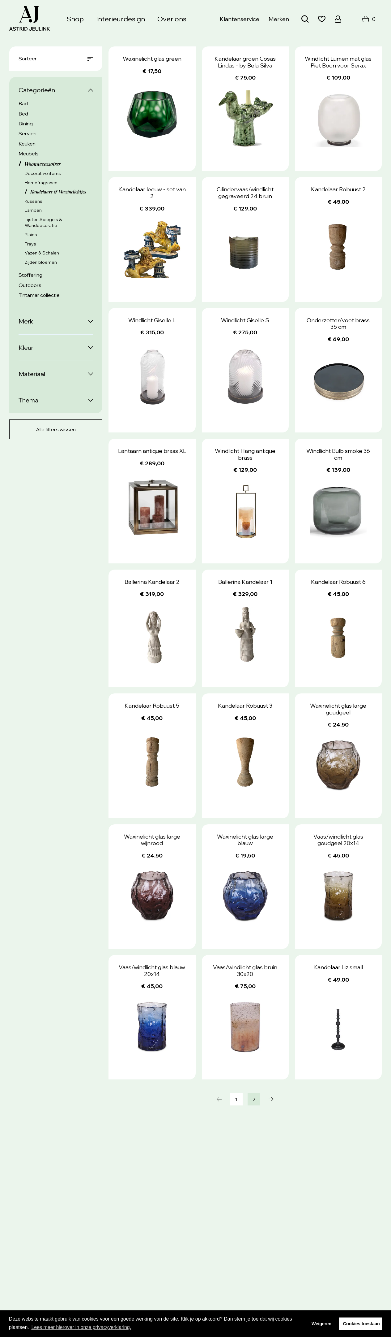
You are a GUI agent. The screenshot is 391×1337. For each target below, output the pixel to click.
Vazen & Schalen (42, 253)
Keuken (27, 144)
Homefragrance (41, 182)
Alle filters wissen (56, 429)
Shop (75, 19)
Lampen (33, 210)
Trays (30, 244)
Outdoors (30, 285)
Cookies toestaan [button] (361, 1323)
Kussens (33, 201)
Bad (23, 103)
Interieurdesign (120, 19)
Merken (279, 19)
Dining (26, 123)
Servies (27, 133)
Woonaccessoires (42, 164)
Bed (23, 114)
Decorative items (43, 173)
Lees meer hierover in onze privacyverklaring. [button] (81, 1327)
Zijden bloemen (41, 262)
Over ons (171, 19)
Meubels (29, 153)
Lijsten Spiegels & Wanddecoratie (43, 222)
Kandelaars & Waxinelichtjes (58, 192)
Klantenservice (239, 19)
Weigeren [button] (322, 1323)
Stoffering (30, 275)
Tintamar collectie (39, 295)
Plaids (31, 234)
